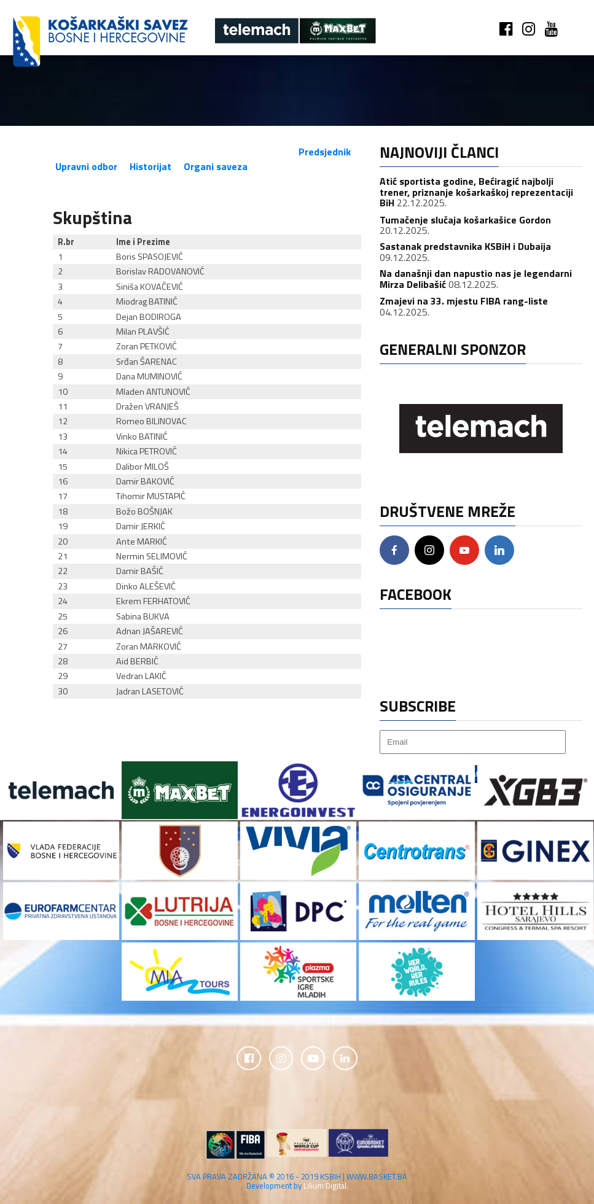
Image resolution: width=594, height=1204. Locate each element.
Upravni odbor (86, 166)
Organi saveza (216, 166)
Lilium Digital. (325, 1186)
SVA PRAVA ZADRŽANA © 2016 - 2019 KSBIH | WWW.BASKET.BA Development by (297, 1181)
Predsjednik (325, 151)
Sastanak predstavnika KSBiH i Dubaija (465, 246)
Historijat (150, 166)
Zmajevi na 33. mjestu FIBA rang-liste (464, 300)
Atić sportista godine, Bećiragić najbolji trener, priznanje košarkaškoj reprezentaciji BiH (476, 192)
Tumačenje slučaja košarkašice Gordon (465, 219)
